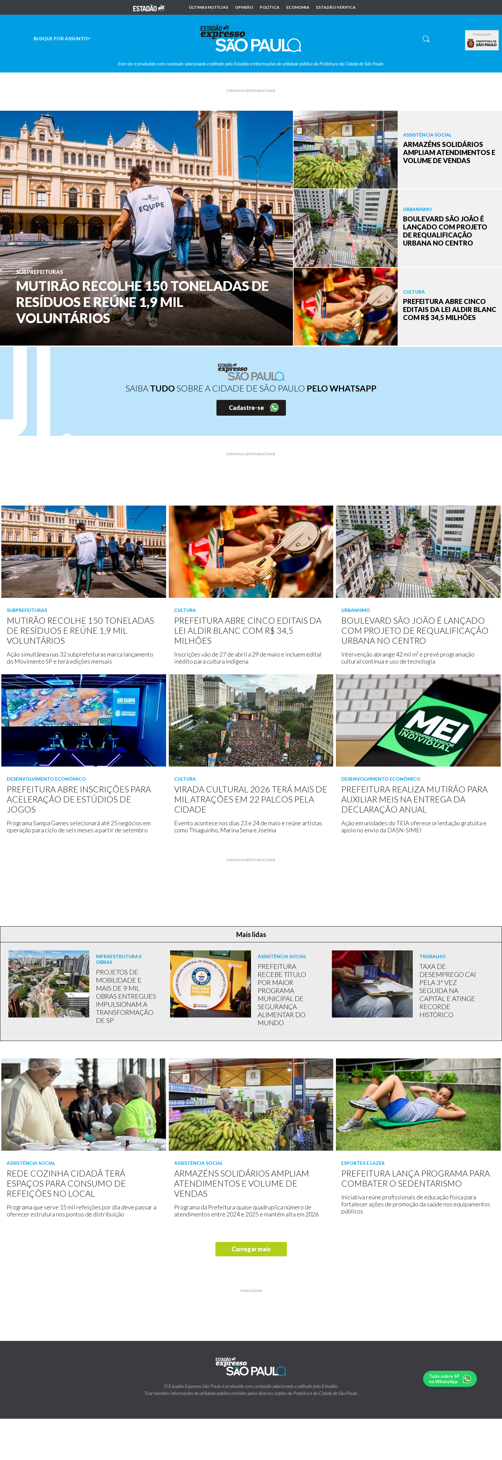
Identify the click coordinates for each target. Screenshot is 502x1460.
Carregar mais (251, 1249)
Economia (297, 7)
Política (270, 7)
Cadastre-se (246, 407)
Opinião (244, 7)
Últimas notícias (208, 7)
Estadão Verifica (336, 7)
